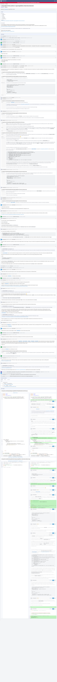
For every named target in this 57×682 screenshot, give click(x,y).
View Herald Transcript (23, 37)
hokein (3, 16)
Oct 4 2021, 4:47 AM (12, 288)
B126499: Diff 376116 (16, 216)
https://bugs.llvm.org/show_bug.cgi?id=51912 (8, 31)
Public (6, 7)
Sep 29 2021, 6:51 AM (15, 187)
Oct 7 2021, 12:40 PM (14, 334)
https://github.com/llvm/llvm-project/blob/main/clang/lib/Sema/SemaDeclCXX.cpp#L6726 (12, 214)
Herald (3, 37)
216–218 (3, 82)
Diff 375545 (13, 44)
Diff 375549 (13, 57)
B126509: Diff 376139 (16, 244)
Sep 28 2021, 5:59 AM (18, 44)
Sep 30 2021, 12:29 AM (22, 216)
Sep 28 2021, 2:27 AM (22, 42)
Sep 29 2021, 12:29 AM (15, 111)
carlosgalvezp (6, 9)
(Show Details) (17, 47)
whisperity (12, 97)
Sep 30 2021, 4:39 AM (13, 246)
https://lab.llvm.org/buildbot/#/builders (20, 369)
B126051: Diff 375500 (16, 42)
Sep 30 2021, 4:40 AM (21, 267)
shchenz (10, 37)
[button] (56, 1)
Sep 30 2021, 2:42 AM (22, 244)
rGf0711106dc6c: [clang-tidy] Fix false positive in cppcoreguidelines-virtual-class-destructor (13, 20)
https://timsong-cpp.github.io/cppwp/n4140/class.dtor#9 (8, 26)
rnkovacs (10, 267)
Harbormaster (4, 42)
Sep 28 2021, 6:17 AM (18, 57)
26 (2, 73)
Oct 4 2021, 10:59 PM (14, 322)
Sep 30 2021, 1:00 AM (14, 218)
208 (2, 136)
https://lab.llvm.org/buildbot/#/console (6, 360)
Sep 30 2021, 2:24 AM (18, 239)
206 (2, 77)
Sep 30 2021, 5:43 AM (22, 278)
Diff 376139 (13, 239)
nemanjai (18, 37)
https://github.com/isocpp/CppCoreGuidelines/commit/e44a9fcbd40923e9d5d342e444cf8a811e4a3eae (15, 316)
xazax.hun (15, 37)
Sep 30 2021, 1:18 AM (14, 229)
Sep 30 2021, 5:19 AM (18, 269)
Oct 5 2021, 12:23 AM (18, 328)
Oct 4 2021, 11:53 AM (15, 302)
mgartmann (3, 14)
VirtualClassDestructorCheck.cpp (8, 384)
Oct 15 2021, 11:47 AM (14, 363)
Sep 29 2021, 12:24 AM (17, 97)
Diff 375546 (13, 51)
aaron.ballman (4, 169)
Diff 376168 (13, 269)
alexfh (3, 15)
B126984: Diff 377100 (16, 332)
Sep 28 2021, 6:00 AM (18, 51)
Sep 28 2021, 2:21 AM (29, 37)
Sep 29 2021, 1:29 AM (14, 120)
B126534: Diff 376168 (16, 278)
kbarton (13, 37)
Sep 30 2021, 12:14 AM (18, 197)
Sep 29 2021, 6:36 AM (15, 169)
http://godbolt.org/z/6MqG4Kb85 (25, 104)
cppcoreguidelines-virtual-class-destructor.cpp (10, 386)
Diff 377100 (13, 328)
